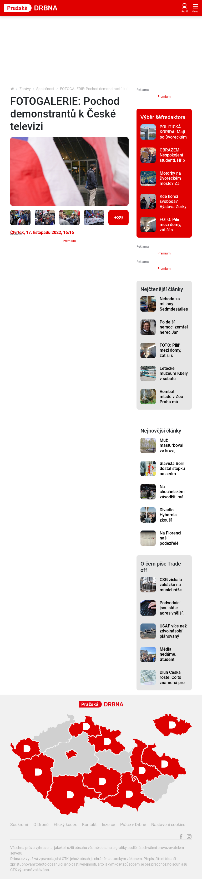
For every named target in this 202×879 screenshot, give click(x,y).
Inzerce (108, 824)
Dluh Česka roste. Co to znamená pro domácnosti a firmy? (172, 682)
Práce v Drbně (133, 824)
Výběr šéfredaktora (162, 117)
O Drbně (40, 824)
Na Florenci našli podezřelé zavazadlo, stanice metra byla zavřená (173, 546)
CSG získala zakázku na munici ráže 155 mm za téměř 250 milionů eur (171, 592)
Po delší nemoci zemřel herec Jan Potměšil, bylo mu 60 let (174, 332)
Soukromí (19, 824)
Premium (69, 241)
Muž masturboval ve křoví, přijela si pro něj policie (171, 450)
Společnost (45, 89)
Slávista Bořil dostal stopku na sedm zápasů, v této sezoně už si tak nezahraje (173, 476)
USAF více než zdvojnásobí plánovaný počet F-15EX (173, 633)
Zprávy (25, 89)
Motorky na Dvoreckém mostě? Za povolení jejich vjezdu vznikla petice (173, 186)
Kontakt (89, 824)
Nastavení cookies (168, 824)
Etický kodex (65, 824)
